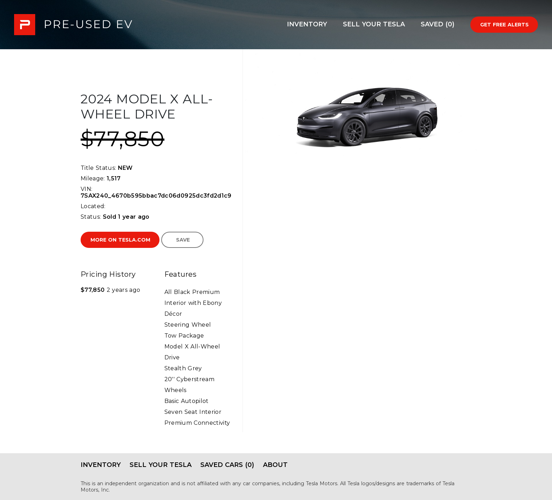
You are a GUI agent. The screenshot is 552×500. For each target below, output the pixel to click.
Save (183, 240)
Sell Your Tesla (374, 24)
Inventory (307, 24)
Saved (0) (437, 24)
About (275, 465)
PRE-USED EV (73, 24)
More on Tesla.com (120, 240)
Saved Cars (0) (227, 465)
